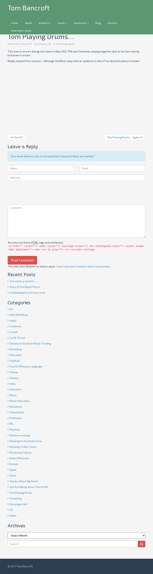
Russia (14, 464)
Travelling (16, 498)
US (11, 509)
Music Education (20, 400)
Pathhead (15, 418)
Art (11, 309)
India (12, 383)
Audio (13, 320)
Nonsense (16, 406)
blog (98, 22)
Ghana (13, 372)
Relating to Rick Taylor (23, 446)
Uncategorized (18, 504)
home (14, 22)
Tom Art (17, 137)
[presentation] (37, 193)
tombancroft (44, 43)
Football (15, 360)
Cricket (14, 332)
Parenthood (17, 412)
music (62, 22)
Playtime (15, 429)
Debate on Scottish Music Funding (30, 343)
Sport (13, 475)
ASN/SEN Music (19, 314)
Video (13, 515)
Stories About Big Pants (24, 481)
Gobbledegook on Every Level (27, 292)
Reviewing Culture (21, 452)
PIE (11, 423)
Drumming (62, 43)
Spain (13, 469)
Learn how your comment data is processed (82, 266)
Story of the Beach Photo (25, 286)
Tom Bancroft (29, 7)
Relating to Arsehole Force (26, 441)
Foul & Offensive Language (26, 366)
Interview (15, 389)
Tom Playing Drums (21, 492)
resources (81, 22)
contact (112, 22)
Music (72, 43)
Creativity (15, 326)
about (28, 22)
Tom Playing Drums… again (124, 137)
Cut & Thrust (17, 337)
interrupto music (21, 30)
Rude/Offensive (19, 458)
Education (16, 355)
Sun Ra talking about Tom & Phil (29, 487)
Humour (14, 377)
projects (45, 22)
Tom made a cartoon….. (23, 281)
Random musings (20, 435)
